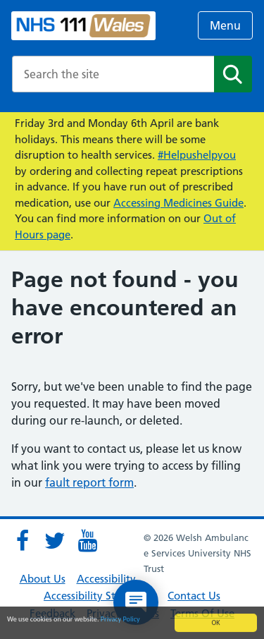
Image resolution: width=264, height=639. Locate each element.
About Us (42, 578)
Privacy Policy (120, 619)
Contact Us (194, 595)
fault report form (89, 482)
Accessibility (106, 578)
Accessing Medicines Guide (178, 202)
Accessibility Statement (100, 595)
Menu (225, 25)
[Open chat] (135, 602)
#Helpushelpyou (197, 155)
